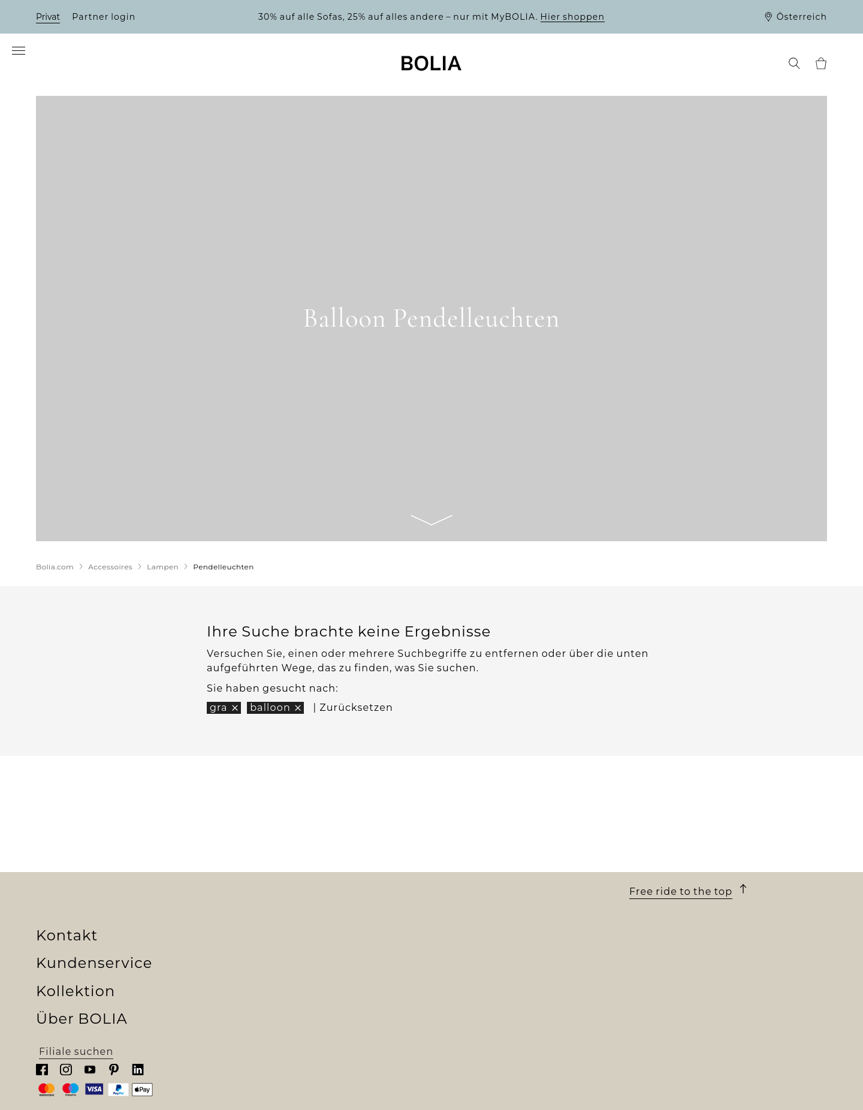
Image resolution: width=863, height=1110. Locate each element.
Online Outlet (270, 1003)
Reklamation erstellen (491, 960)
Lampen (256, 931)
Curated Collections (287, 974)
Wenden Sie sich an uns (495, 974)
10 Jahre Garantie (478, 902)
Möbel (250, 902)
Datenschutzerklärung (492, 988)
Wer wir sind (69, 873)
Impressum (462, 1003)
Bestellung (461, 873)
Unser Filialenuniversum (102, 888)
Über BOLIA (87, 852)
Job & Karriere (73, 931)
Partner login (103, 16)
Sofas (248, 888)
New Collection (274, 873)
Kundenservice (489, 852)
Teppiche (258, 945)
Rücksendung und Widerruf (506, 945)
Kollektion (276, 852)
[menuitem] (53, 67)
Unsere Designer (81, 945)
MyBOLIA (61, 1017)
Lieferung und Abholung (498, 888)
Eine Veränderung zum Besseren (124, 960)
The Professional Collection (307, 988)
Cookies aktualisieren (489, 1018)
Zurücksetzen (356, 712)
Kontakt (661, 852)
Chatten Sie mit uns (682, 916)
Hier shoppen (573, 16)
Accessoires (265, 960)
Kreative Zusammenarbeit (106, 974)
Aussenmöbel (270, 916)
